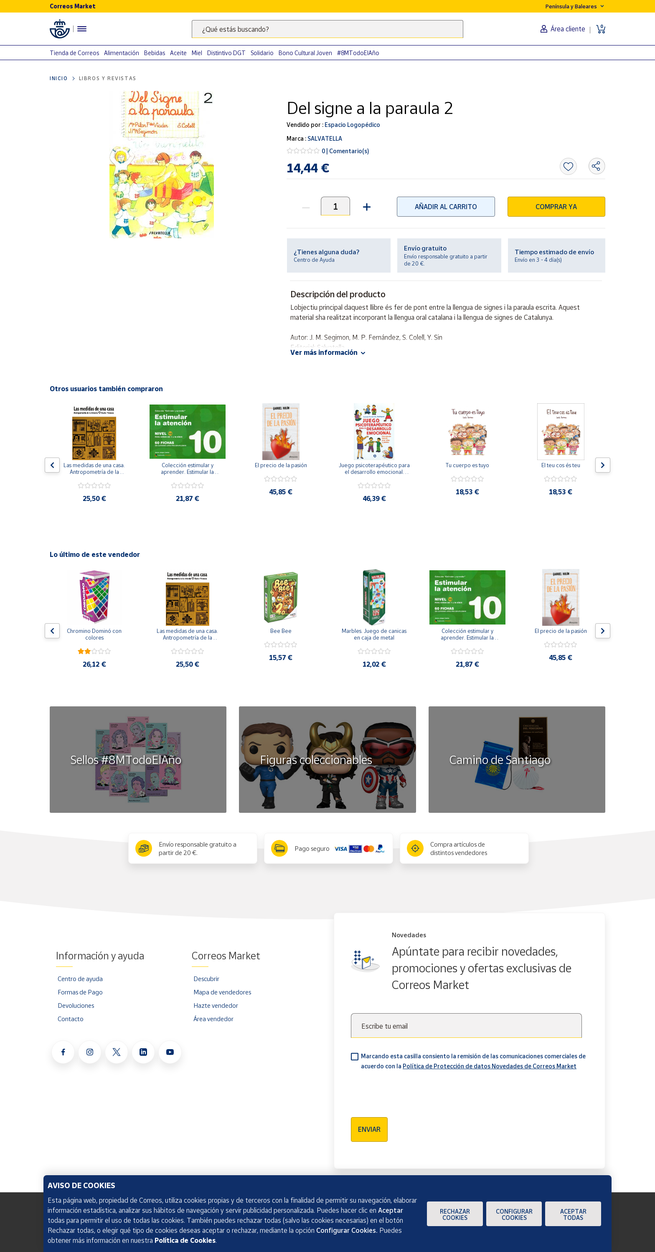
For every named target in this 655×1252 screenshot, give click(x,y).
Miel (197, 52)
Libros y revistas (108, 78)
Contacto (71, 1018)
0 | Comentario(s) (345, 150)
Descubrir (206, 978)
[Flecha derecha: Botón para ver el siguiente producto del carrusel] (602, 465)
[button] (365, 206)
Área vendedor (213, 1018)
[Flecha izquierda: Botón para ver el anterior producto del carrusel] (52, 465)
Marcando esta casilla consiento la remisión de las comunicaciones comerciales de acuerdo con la (473, 1061)
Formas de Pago (80, 992)
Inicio (59, 78)
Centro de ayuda (80, 978)
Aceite (178, 52)
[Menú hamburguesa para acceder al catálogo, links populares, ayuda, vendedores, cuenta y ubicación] (82, 29)
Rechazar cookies (455, 1214)
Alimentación (121, 52)
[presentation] (414, 1091)
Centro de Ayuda (314, 259)
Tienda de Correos (74, 52)
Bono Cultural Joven (305, 52)
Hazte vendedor (215, 1005)
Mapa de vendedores (222, 992)
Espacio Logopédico (351, 124)
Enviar (369, 1129)
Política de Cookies (185, 1240)
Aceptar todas (573, 1214)
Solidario (262, 52)
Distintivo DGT (226, 52)
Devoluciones (76, 1005)
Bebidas (154, 52)
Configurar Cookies (514, 1214)
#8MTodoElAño (358, 52)
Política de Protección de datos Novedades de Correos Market (489, 1066)
